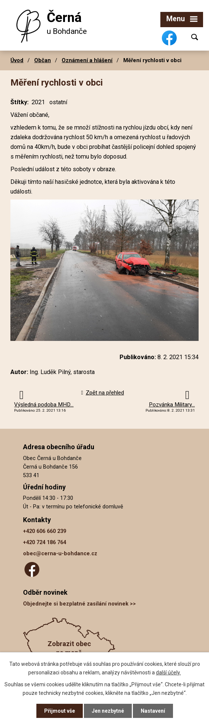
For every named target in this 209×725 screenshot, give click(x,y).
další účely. (168, 672)
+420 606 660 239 (44, 531)
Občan (42, 60)
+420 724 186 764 (44, 542)
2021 (38, 102)
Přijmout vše (59, 711)
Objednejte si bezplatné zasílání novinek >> (79, 604)
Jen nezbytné (108, 711)
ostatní (58, 102)
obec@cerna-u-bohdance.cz (60, 553)
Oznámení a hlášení (87, 60)
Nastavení (153, 711)
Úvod (16, 60)
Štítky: (19, 102)
